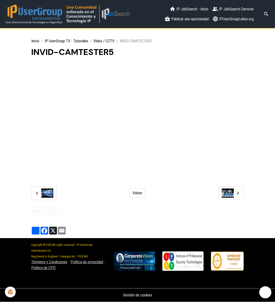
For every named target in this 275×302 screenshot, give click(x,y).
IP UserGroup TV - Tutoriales (66, 41)
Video (56, 211)
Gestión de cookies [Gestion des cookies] (137, 295)
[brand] (67, 14)
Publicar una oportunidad (187, 19)
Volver (137, 193)
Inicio (35, 41)
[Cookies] (10, 292)
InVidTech (40, 211)
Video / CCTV (104, 41)
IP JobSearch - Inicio (189, 9)
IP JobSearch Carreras (233, 9)
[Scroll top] (265, 292)
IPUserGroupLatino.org (233, 19)
